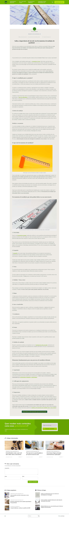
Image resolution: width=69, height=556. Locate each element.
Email (23, 476)
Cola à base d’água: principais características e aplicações (54, 453)
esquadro (15, 253)
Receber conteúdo (50, 428)
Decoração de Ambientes (31, 2)
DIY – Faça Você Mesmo (22, 2)
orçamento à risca (36, 61)
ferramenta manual (21, 235)
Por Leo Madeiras (34, 31)
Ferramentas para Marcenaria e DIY (42, 2)
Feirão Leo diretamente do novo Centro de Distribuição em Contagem (50, 494)
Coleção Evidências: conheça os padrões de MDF (20, 508)
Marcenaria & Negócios (13, 2)
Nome (6, 476)
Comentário (7, 468)
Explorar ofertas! (59, 2)
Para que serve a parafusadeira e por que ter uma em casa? (34, 453)
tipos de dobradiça (23, 97)
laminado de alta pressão (41, 345)
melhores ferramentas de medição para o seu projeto (43, 407)
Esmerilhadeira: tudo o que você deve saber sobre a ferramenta (14, 453)
